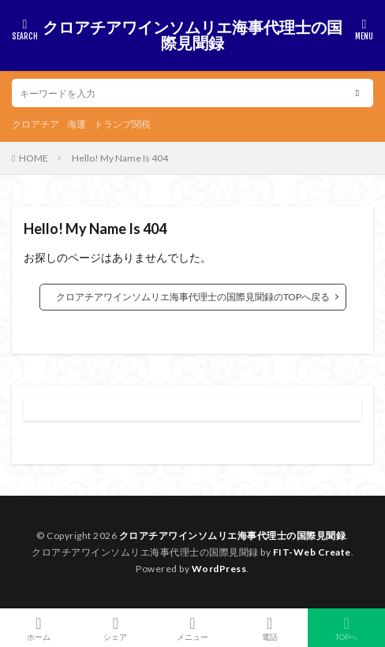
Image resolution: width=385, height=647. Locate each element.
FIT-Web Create (312, 552)
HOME (33, 158)
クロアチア (35, 124)
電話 (269, 628)
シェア (116, 628)
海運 (76, 124)
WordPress (219, 568)
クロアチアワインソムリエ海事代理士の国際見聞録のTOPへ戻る (193, 297)
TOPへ (346, 628)
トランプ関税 (122, 124)
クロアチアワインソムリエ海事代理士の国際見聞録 (192, 35)
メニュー (192, 628)
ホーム (38, 628)
